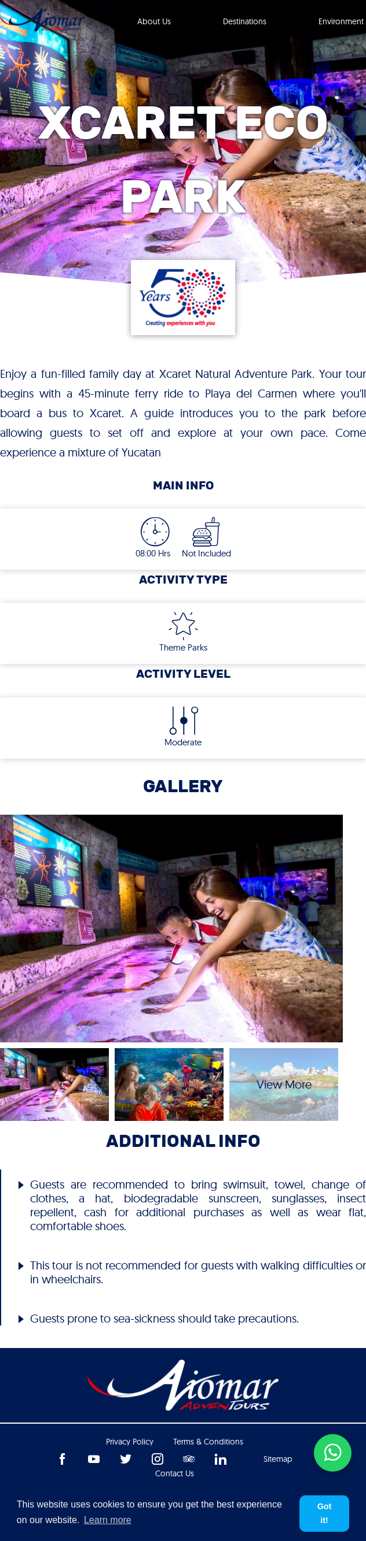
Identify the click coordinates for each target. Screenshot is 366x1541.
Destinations (244, 21)
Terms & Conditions (208, 1441)
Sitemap (277, 1459)
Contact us (174, 1473)
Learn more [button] (107, 1520)
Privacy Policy (129, 1441)
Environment (341, 21)
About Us (154, 21)
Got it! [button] (324, 1513)
